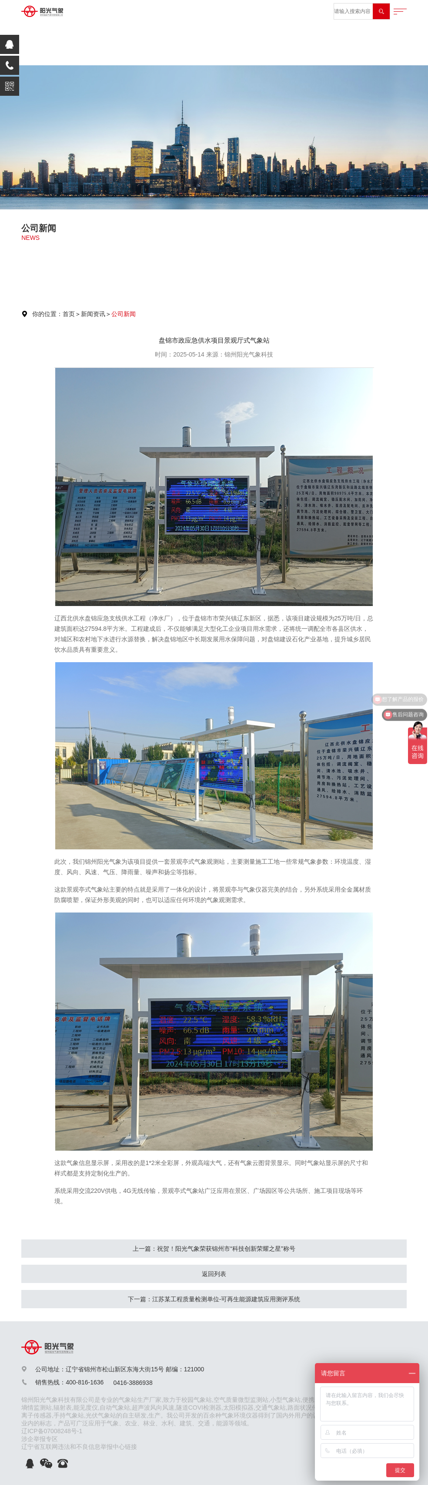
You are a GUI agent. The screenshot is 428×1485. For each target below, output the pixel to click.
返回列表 (214, 1273)
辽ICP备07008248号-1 (51, 1431)
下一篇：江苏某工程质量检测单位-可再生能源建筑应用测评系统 (214, 1299)
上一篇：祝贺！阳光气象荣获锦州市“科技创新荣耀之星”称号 (214, 1248)
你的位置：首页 (53, 313)
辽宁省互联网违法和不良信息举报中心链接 (79, 1446)
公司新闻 (123, 313)
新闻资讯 (93, 313)
